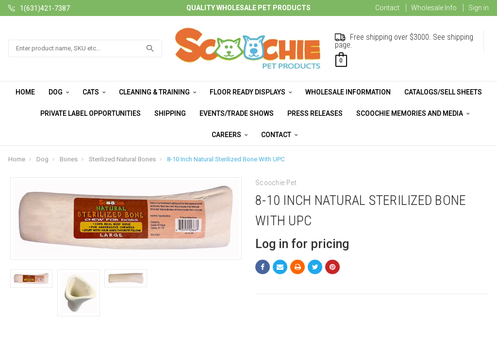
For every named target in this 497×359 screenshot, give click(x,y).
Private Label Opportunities (90, 113)
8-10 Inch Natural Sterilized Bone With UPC (225, 159)
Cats (94, 92)
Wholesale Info (434, 8)
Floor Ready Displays (251, 92)
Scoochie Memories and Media (412, 113)
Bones (69, 159)
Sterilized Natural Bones (122, 159)
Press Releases (315, 113)
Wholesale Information (348, 92)
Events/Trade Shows (236, 113)
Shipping (170, 113)
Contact (387, 8)
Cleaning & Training (157, 92)
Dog (59, 92)
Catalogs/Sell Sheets (443, 92)
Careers (230, 135)
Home (25, 92)
